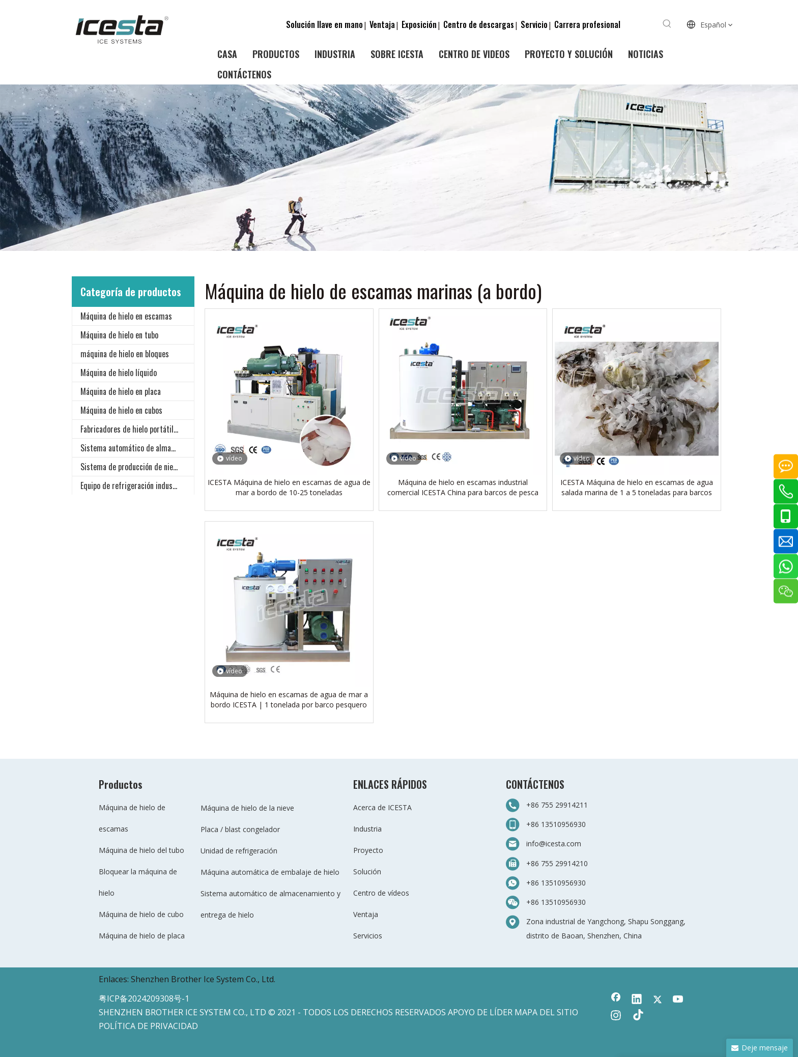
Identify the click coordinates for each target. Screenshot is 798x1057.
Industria (367, 829)
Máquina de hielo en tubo (119, 335)
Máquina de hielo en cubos (121, 410)
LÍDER (501, 1012)
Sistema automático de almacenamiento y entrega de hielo (137, 448)
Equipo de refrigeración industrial (133, 485)
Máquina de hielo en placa (120, 391)
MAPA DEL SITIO (546, 1012)
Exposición (419, 24)
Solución (367, 871)
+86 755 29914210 (557, 863)
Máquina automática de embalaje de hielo (270, 872)
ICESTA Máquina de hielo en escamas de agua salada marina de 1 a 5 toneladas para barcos (636, 487)
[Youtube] (678, 1000)
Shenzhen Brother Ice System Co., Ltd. (203, 979)
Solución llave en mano (324, 24)
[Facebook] (616, 1000)
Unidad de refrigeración (239, 850)
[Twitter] (657, 1000)
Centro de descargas (478, 24)
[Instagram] (616, 1016)
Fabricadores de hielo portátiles (130, 429)
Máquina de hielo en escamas (126, 316)
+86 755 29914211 (557, 805)
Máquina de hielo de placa (142, 935)
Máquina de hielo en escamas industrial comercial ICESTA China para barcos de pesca (462, 487)
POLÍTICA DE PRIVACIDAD (148, 1026)
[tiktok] (637, 1016)
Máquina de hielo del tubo (141, 850)
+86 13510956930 (556, 824)
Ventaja (382, 24)
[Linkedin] (637, 1000)
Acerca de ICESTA (382, 807)
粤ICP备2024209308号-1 (144, 998)
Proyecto (368, 850)
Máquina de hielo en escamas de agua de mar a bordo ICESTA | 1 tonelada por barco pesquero (289, 699)
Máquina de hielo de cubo (141, 914)
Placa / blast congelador (240, 829)
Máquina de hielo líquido (118, 372)
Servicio (534, 24)
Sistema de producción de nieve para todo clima (137, 467)
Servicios (367, 935)
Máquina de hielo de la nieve (247, 808)
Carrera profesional (587, 24)
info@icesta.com (553, 843)
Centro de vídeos (381, 893)
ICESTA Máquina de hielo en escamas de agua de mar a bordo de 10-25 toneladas (289, 487)
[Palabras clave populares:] (667, 24)
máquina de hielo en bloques (124, 354)
